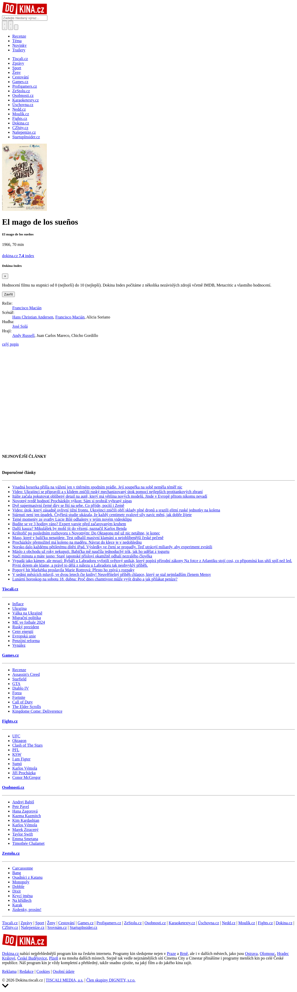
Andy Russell (23, 335)
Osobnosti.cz (13, 787)
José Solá (20, 326)
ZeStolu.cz (133, 923)
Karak (17, 905)
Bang (16, 873)
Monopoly (20, 882)
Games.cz (10, 655)
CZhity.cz (10, 927)
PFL (15, 750)
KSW (17, 754)
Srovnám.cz (57, 927)
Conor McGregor (26, 777)
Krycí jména (22, 896)
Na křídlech (21, 900)
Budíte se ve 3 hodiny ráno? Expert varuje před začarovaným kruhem (69, 524)
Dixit (16, 891)
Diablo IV (20, 688)
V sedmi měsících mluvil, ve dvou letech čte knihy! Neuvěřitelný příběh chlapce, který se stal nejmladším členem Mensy (111, 574)
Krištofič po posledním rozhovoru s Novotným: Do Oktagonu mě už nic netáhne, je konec (86, 533)
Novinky (19, 45)
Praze (171, 953)
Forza (17, 693)
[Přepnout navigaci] (16, 27)
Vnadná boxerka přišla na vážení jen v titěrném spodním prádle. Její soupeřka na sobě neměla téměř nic (97, 487)
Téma (17, 41)
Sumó (17, 763)
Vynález (19, 645)
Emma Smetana (25, 839)
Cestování (66, 923)
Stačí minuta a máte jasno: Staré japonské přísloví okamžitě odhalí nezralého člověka (82, 556)
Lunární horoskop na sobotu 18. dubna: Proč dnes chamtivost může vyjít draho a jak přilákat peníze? (94, 579)
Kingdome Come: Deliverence (37, 711)
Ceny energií (22, 631)
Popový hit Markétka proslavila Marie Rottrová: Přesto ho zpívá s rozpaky (73, 570)
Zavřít (8, 294)
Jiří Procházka (24, 773)
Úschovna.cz (208, 923)
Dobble (18, 886)
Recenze (19, 36)
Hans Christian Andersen (32, 317)
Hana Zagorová (25, 811)
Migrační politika (26, 617)
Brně (184, 953)
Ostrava (251, 953)
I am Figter (21, 759)
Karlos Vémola (24, 768)
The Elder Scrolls (26, 706)
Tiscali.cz (10, 589)
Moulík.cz (246, 923)
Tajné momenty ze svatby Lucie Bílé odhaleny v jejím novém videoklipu (72, 519)
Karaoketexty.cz (182, 923)
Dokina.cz (284, 923)
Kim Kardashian (25, 820)
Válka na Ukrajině (27, 613)
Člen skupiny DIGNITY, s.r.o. (110, 980)
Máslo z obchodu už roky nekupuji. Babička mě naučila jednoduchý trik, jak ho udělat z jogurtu (90, 551)
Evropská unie (24, 636)
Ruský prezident (25, 627)
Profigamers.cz (109, 923)
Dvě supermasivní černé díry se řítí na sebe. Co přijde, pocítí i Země (68, 505)
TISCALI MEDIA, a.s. (64, 980)
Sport (39, 923)
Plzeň (53, 958)
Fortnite (18, 697)
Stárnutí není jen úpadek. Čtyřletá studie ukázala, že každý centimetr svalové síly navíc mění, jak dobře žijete (102, 514)
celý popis (10, 344)
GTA (16, 683)
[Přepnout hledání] (4, 25)
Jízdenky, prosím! (26, 909)
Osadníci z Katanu (27, 877)
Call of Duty (22, 702)
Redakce (26, 971)
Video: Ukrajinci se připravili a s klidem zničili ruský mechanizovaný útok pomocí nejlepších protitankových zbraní (107, 491)
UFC (16, 736)
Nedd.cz (229, 923)
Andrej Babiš (23, 802)
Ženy (51, 923)
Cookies (43, 971)
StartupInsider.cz (83, 927)
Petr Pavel (20, 806)
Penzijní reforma (26, 640)
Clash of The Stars (27, 745)
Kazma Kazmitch (26, 816)
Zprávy (26, 923)
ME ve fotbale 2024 (28, 622)
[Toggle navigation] (10, 25)
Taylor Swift (22, 834)
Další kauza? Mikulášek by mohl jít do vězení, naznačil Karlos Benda (69, 528)
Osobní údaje (64, 971)
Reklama (9, 971)
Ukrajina (19, 608)
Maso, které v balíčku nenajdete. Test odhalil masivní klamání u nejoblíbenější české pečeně (87, 537)
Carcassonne (22, 868)
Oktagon (19, 740)
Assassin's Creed (26, 674)
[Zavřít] (5, 276)
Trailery (18, 50)
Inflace (18, 604)
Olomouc (267, 953)
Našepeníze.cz (33, 927)
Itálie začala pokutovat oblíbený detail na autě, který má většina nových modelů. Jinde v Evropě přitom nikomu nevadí (109, 496)
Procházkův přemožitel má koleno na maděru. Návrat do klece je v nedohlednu (77, 542)
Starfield (19, 679)
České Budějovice (32, 958)
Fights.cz (10, 721)
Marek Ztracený (25, 829)
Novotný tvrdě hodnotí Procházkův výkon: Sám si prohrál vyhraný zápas (72, 501)
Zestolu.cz (11, 853)
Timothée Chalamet (28, 843)
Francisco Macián (26, 308)
